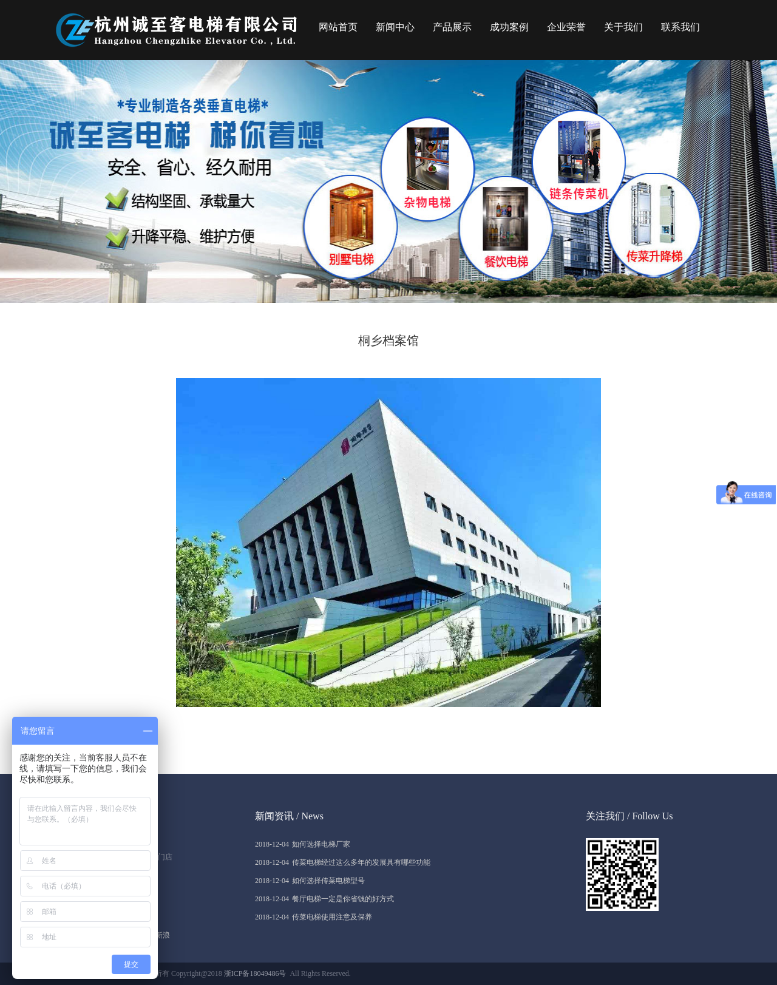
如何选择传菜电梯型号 (310, 880)
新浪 (162, 935)
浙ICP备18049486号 (255, 973)
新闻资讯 (274, 816)
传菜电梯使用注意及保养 (313, 917)
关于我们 (623, 27)
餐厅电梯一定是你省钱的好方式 (324, 899)
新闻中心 (395, 27)
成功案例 (509, 27)
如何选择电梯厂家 (302, 844)
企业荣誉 (566, 27)
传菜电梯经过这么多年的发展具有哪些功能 (342, 862)
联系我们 (680, 27)
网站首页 (338, 27)
